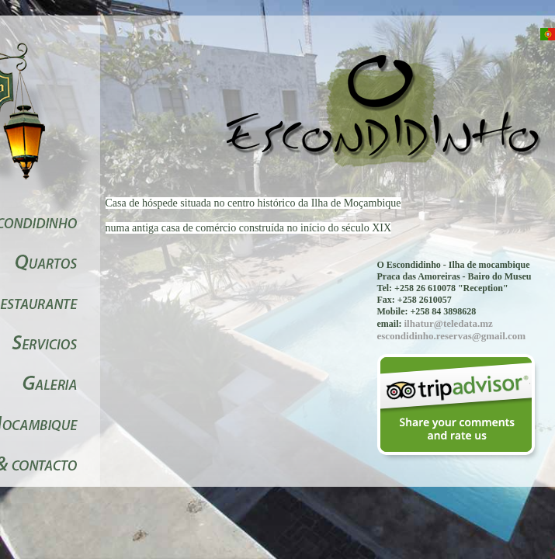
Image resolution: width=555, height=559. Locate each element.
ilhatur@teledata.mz (448, 323)
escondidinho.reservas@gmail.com (451, 336)
